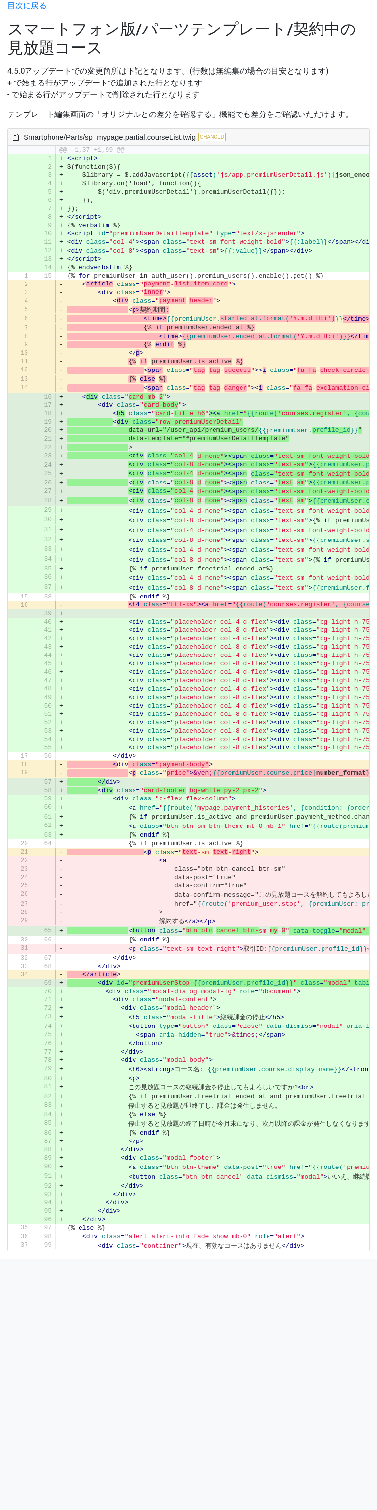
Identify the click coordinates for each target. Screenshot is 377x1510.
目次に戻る (27, 5)
